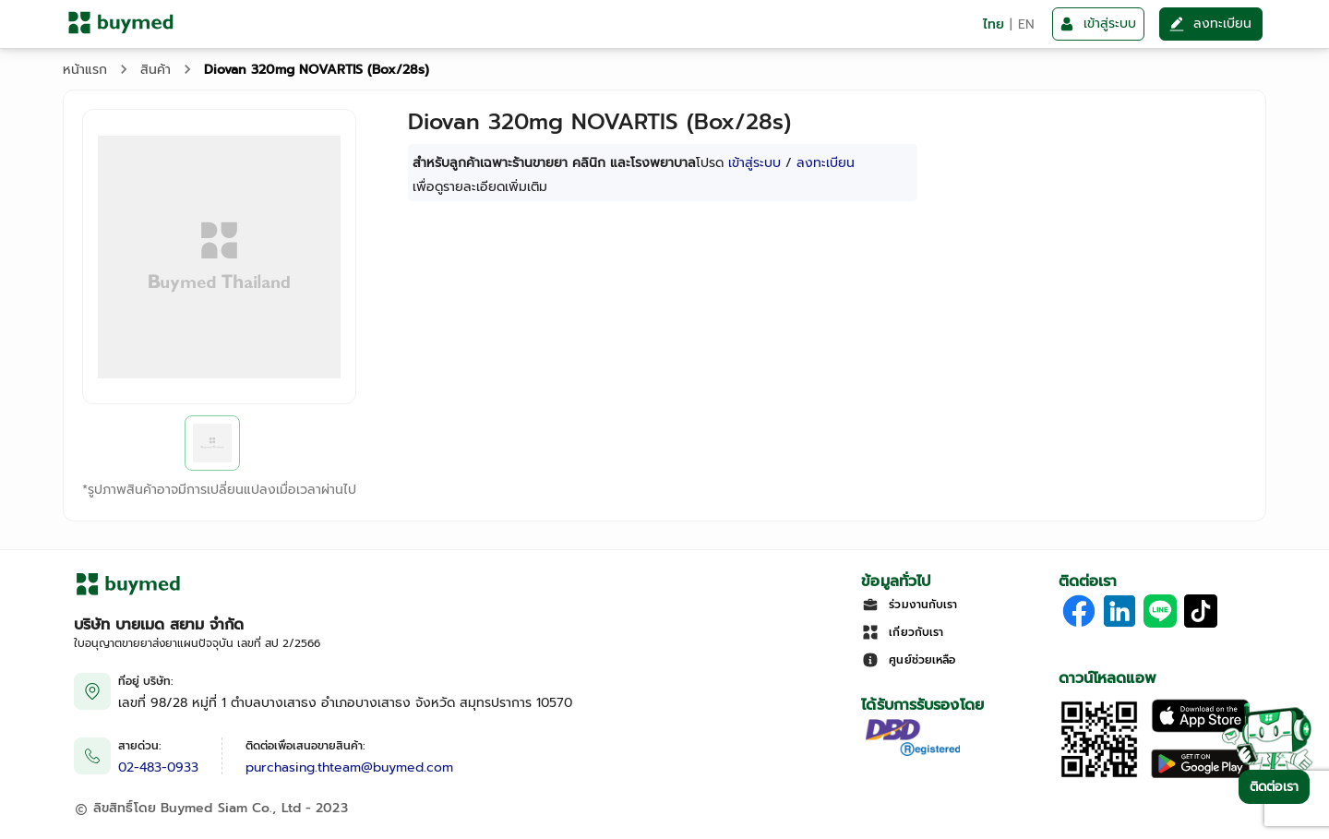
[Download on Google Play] (1200, 775)
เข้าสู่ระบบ (754, 163)
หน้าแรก (85, 69)
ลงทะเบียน (825, 163)
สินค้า (155, 69)
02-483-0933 (158, 767)
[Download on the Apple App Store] (1200, 728)
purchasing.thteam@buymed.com (349, 767)
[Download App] (1099, 775)
